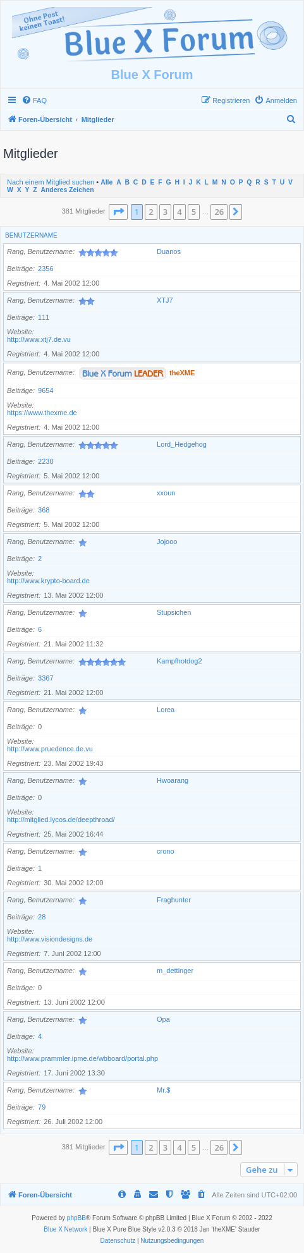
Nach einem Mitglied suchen (50, 182)
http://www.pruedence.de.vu (50, 749)
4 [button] (179, 211)
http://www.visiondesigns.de (49, 939)
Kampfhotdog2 (179, 661)
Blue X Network (65, 1229)
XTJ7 (165, 300)
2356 (45, 268)
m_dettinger (175, 970)
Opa (163, 1019)
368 (43, 510)
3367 (45, 678)
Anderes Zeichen (67, 189)
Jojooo (167, 541)
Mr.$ (163, 1090)
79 (42, 1107)
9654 (45, 390)
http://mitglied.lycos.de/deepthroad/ (61, 819)
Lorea (165, 709)
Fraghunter (174, 900)
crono (165, 851)
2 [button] (151, 211)
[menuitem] (34, 100)
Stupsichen (174, 612)
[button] (118, 211)
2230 (45, 461)
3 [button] (165, 211)
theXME (182, 372)
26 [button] (219, 211)
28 (42, 917)
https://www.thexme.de (42, 412)
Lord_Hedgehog (182, 444)
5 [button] (194, 211)
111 (43, 317)
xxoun (166, 493)
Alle (106, 182)
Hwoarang (172, 780)
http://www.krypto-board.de (48, 580)
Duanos (169, 251)
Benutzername (31, 235)
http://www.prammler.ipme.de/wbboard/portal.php (82, 1058)
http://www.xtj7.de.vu (39, 339)
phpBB (76, 1217)
